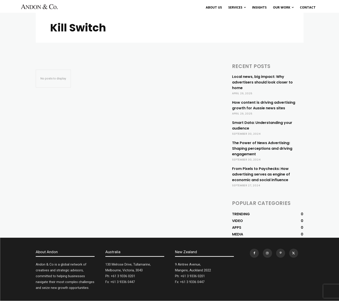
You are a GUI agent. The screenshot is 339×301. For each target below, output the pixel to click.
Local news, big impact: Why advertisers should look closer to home (262, 82)
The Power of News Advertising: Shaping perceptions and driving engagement (262, 148)
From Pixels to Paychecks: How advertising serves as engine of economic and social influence (261, 174)
